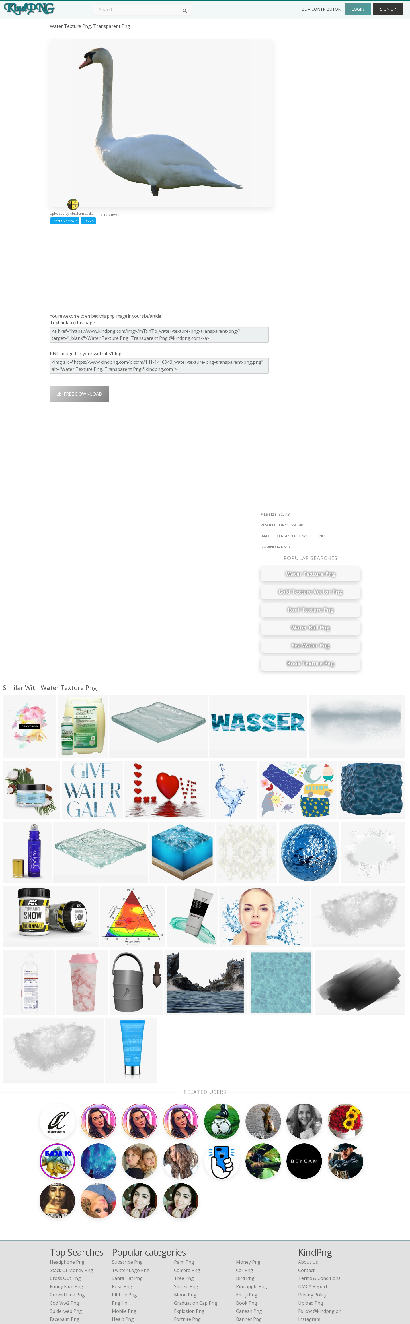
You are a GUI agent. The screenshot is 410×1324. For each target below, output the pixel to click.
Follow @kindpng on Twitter (328, 1273)
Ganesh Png (249, 1256)
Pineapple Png (251, 1232)
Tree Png (184, 1224)
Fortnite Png (187, 1265)
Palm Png (184, 1208)
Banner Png (249, 1265)
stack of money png (71, 1216)
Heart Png (123, 1265)
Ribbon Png (124, 1240)
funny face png (66, 1232)
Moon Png (185, 1240)
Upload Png (310, 1248)
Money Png (248, 1208)
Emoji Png (246, 1240)
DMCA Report (312, 1232)
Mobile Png (124, 1256)
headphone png (67, 1208)
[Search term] (142, 9)
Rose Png (122, 1232)
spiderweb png (66, 1256)
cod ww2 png (64, 1248)
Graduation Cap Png (195, 1248)
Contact (306, 1216)
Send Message (64, 220)
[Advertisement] (161, 267)
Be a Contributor (321, 9)
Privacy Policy (312, 1240)
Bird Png (245, 1224)
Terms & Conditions (319, 1224)
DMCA (88, 220)
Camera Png (187, 1216)
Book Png (246, 1248)
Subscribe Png (127, 1208)
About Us (308, 1208)
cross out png (65, 1224)
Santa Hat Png (127, 1224)
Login (358, 9)
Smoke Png (186, 1232)
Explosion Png (189, 1256)
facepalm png (64, 1265)
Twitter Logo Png (130, 1216)
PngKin (119, 1248)
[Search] (184, 10)
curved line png (67, 1240)
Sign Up (388, 9)
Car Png (244, 1216)
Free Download (79, 394)
